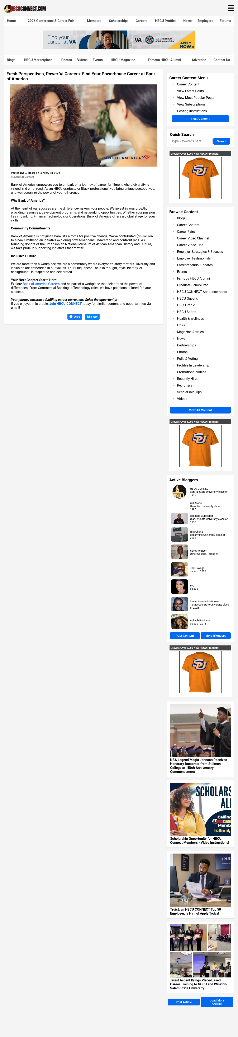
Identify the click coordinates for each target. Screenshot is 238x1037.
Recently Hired (188, 379)
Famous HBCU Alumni (164, 60)
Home (11, 21)
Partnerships (186, 345)
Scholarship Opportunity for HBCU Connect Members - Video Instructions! (199, 841)
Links (181, 325)
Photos (66, 60)
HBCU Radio (186, 305)
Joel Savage (197, 568)
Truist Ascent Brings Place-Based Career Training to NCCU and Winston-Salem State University (199, 984)
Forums (225, 21)
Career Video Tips (190, 245)
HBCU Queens (187, 298)
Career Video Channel (193, 238)
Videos (82, 60)
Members (94, 21)
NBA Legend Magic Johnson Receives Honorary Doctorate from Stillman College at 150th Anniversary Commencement (198, 766)
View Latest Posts (190, 91)
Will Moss (196, 503)
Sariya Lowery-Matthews (204, 601)
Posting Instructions (192, 111)
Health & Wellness (190, 319)
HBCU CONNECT (200, 488)
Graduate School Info (192, 285)
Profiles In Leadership (193, 365)
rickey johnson (198, 550)
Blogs (11, 60)
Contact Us (222, 60)
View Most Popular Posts (195, 98)
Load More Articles (217, 1002)
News (187, 21)
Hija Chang (196, 531)
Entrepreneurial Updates (195, 265)
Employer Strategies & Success (200, 252)
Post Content (200, 118)
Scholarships (118, 21)
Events (98, 60)
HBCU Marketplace (38, 60)
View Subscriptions (191, 104)
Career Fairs (186, 232)
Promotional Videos (191, 372)
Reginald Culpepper (201, 515)
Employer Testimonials (194, 258)
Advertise (199, 60)
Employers (205, 21)
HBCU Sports (186, 312)
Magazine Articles (190, 332)
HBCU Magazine (123, 60)
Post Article (184, 1002)
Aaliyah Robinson (200, 620)
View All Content (200, 410)
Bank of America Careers (41, 284)
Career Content (188, 84)
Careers (141, 21)
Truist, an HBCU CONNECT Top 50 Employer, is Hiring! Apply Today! (195, 911)
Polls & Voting (187, 359)
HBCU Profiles (165, 21)
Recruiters (184, 385)
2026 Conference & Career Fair (51, 21)
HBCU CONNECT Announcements (202, 292)
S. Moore (29, 172)
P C (192, 585)
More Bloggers (215, 635)
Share (75, 316)
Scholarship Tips (189, 392)
